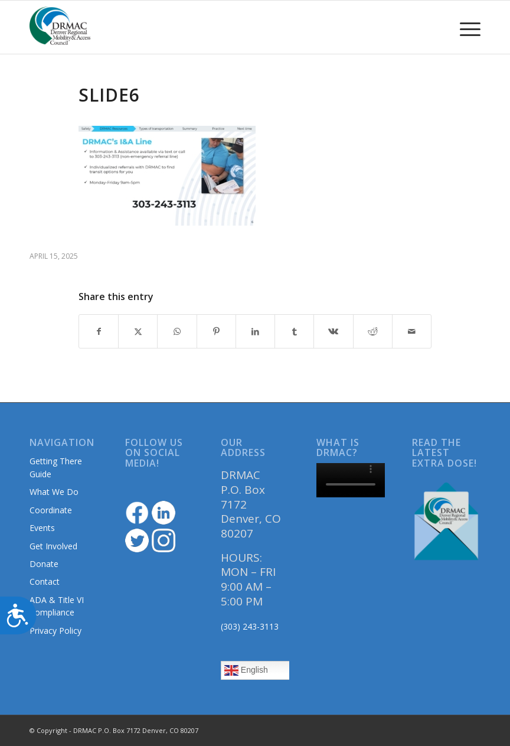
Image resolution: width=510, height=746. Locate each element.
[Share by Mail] (412, 331)
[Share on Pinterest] (216, 331)
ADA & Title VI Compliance (57, 606)
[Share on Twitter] (138, 331)
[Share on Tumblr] (294, 331)
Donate (44, 563)
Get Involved (53, 546)
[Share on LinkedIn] (255, 331)
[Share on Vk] (333, 331)
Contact (45, 581)
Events (42, 527)
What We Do (54, 491)
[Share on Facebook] (98, 331)
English (246, 670)
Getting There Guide (56, 467)
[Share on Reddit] (373, 331)
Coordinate (51, 510)
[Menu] (464, 27)
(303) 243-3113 (250, 626)
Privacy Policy (55, 630)
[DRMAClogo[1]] (60, 27)
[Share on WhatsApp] (177, 331)
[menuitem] (464, 27)
